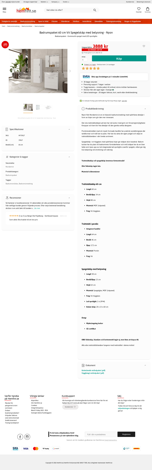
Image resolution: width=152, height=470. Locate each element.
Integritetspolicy (37, 408)
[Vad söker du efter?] (71, 10)
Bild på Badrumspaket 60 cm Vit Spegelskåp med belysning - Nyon (37, 118)
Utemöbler (99, 21)
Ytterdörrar (65, 21)
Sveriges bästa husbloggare (41, 413)
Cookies (34, 405)
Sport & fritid (43, 21)
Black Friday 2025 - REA (39, 410)
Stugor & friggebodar (132, 21)
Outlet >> (66, 2)
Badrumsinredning (27, 21)
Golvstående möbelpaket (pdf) (93, 370)
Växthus (76, 21)
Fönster (55, 21)
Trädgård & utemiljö (9, 21)
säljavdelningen (124, 408)
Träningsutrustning (113, 21)
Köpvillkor (35, 400)
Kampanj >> (55, 2)
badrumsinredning (118, 115)
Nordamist (10, 167)
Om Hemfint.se (36, 403)
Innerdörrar (86, 21)
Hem (3, 26)
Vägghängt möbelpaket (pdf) (93, 373)
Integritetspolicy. (110, 440)
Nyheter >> (44, 2)
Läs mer (37, 208)
